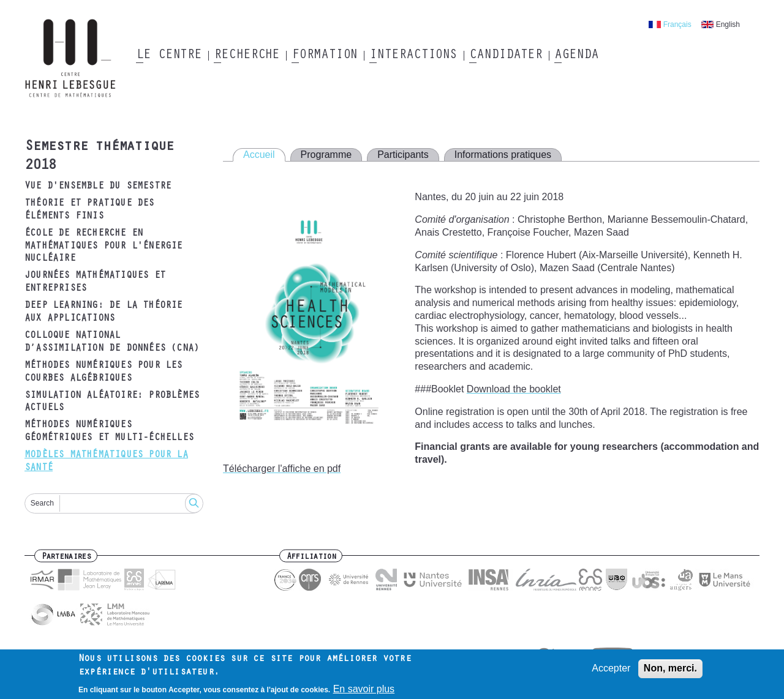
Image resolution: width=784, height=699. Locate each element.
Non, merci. (670, 671)
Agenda (576, 55)
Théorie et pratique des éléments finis (89, 210)
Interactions (413, 55)
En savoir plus (364, 692)
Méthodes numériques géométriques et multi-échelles (109, 432)
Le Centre (169, 55)
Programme (326, 154)
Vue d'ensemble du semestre (97, 187)
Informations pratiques (502, 154)
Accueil (259, 154)
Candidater (505, 55)
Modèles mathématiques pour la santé (106, 461)
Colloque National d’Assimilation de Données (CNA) (111, 342)
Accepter (611, 671)
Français (677, 24)
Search (42, 503)
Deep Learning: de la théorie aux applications (103, 312)
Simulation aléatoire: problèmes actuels (111, 402)
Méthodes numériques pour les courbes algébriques (103, 372)
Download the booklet (514, 389)
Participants (403, 154)
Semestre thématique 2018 (98, 157)
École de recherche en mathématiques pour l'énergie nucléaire (103, 246)
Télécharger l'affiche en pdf (282, 468)
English (728, 24)
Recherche (246, 55)
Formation (324, 55)
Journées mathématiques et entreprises (94, 282)
